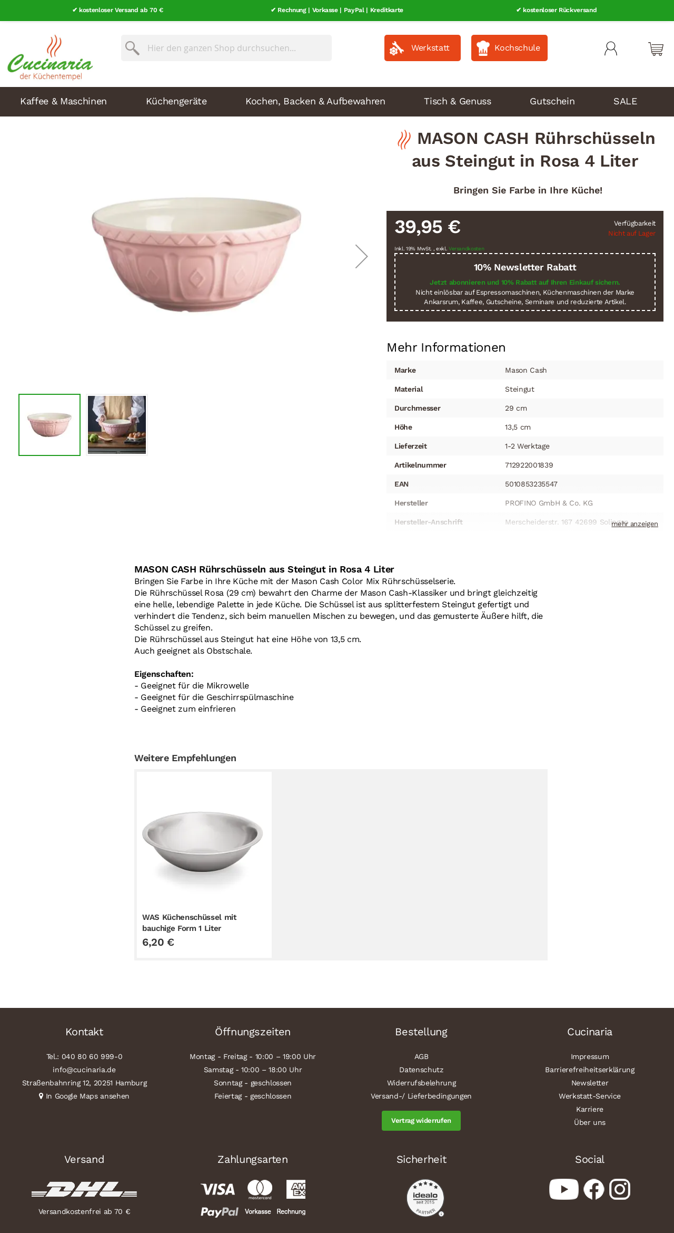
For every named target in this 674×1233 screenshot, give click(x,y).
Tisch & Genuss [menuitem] (457, 98)
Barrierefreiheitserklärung (589, 1067)
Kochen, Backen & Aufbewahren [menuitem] (315, 98)
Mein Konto (610, 46)
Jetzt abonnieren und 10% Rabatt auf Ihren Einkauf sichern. (525, 280)
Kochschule (517, 46)
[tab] (446, 345)
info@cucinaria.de (84, 1067)
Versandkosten (466, 246)
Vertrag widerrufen (421, 1118)
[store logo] (47, 52)
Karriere (589, 1107)
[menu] (337, 99)
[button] (362, 253)
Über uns (590, 1120)
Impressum (590, 1054)
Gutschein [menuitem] (552, 98)
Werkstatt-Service (590, 1094)
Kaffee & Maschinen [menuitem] (63, 98)
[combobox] (226, 46)
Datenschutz (421, 1067)
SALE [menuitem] (625, 98)
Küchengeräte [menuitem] (176, 98)
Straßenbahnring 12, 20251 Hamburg (84, 1080)
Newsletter (590, 1080)
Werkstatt (430, 46)
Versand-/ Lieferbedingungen (421, 1094)
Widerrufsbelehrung (421, 1080)
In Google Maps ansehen (88, 1094)
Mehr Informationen (446, 344)
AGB (421, 1054)
